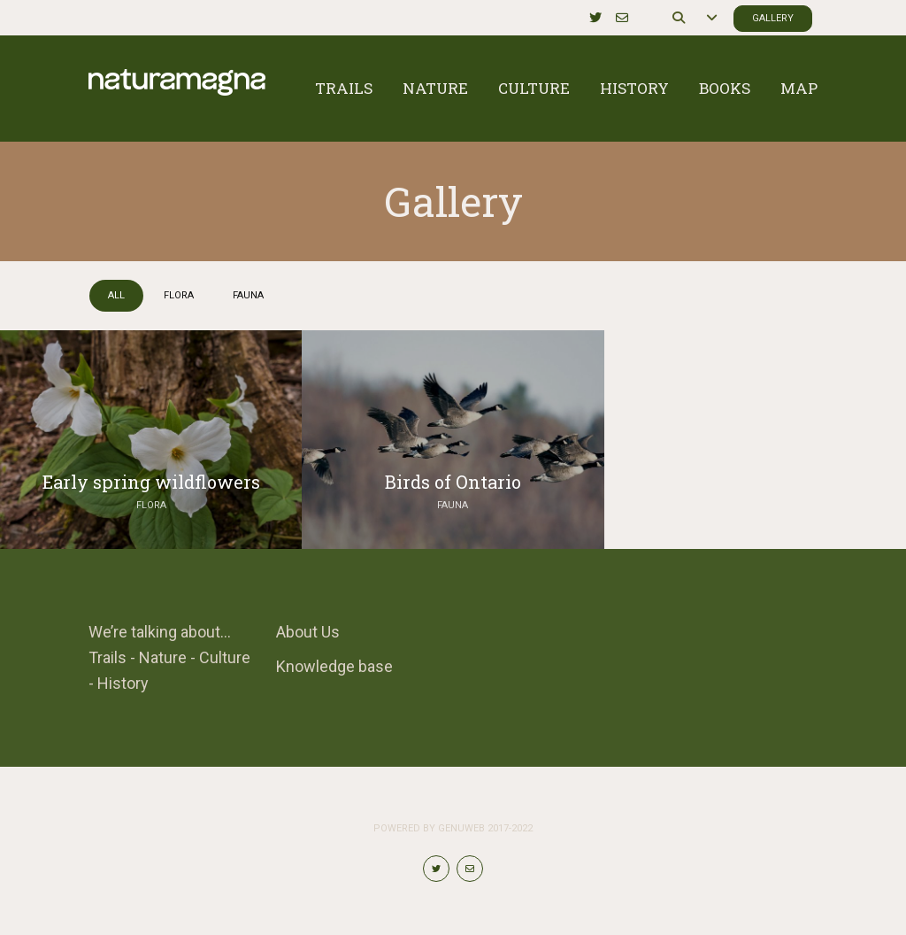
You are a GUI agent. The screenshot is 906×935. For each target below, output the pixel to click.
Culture (534, 88)
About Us (308, 631)
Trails (343, 88)
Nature (435, 88)
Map (799, 88)
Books (724, 88)
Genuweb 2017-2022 (485, 828)
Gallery (773, 18)
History (634, 88)
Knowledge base (334, 666)
